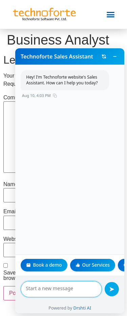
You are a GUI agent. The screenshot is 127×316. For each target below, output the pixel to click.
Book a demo (31, 265)
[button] (110, 14)
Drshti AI (76, 308)
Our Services (80, 265)
